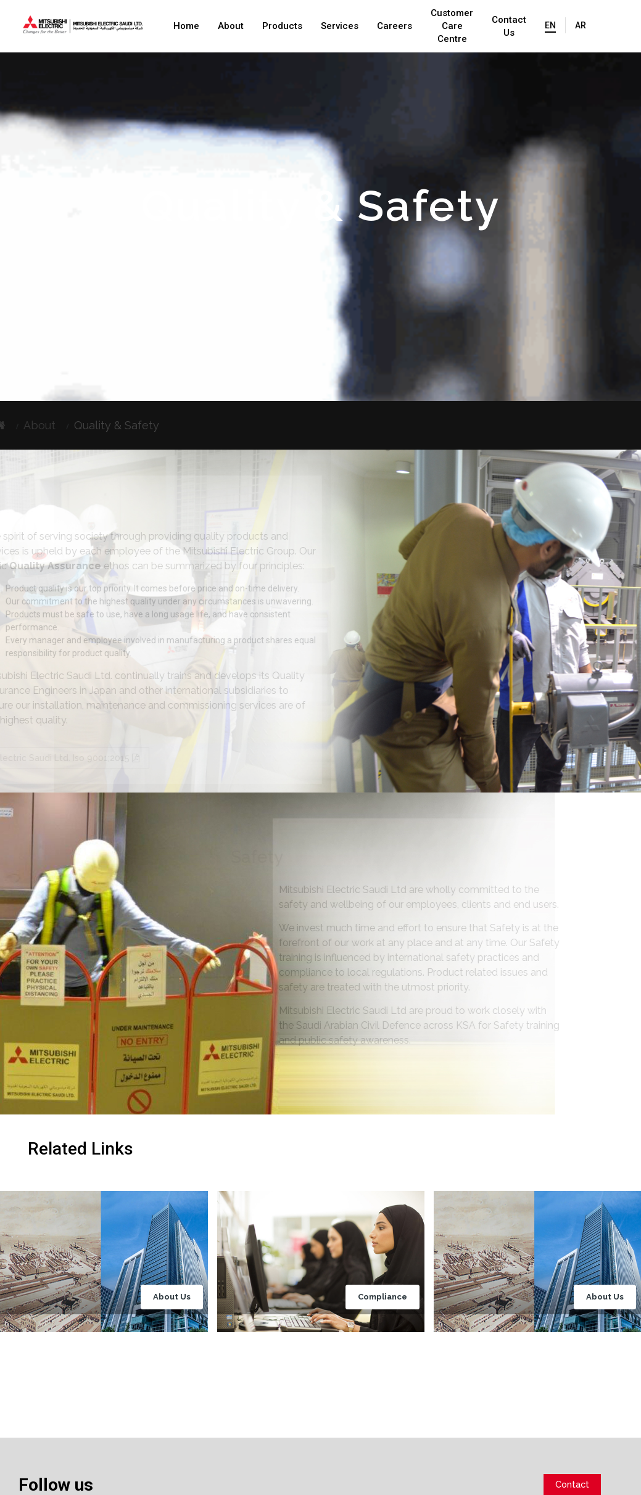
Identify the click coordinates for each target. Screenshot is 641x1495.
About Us (172, 1296)
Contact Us (509, 26)
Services (339, 25)
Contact (572, 1484)
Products (282, 25)
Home (186, 25)
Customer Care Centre (452, 25)
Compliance (382, 1296)
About (231, 25)
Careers (394, 25)
